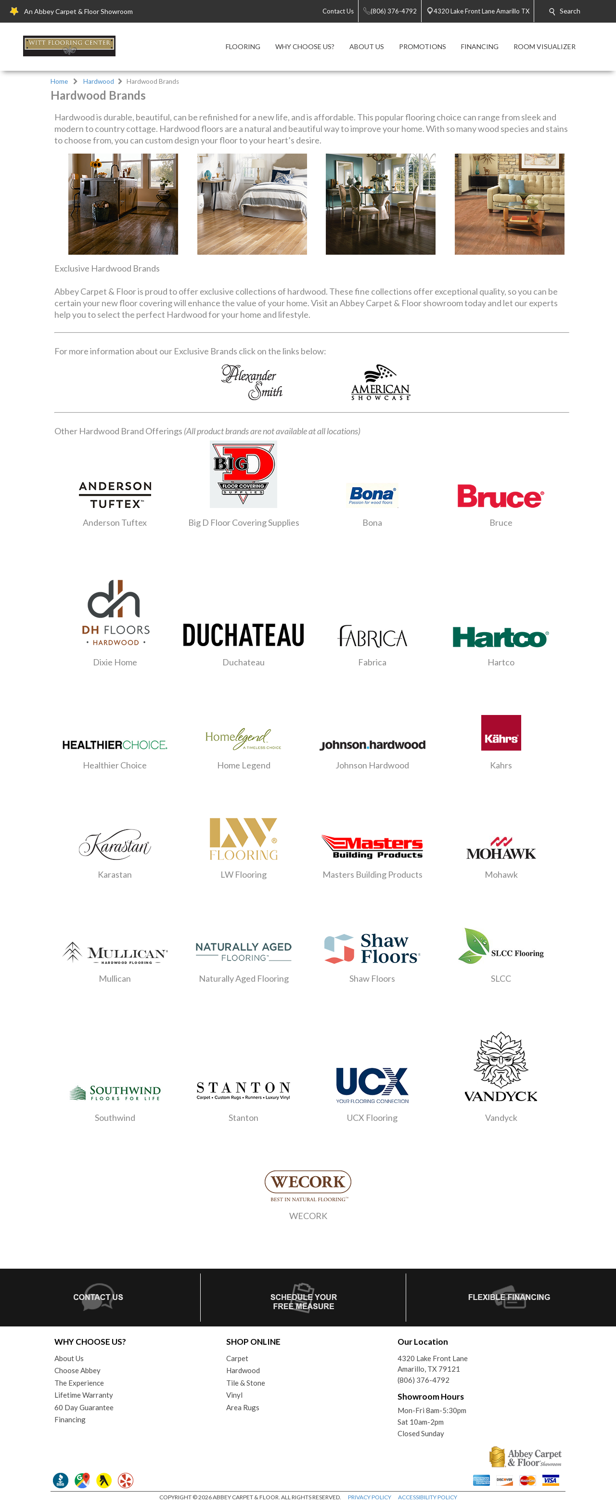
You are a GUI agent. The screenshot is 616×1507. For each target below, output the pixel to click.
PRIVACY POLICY (369, 1497)
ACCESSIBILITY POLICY (427, 1497)
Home (59, 81)
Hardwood (98, 81)
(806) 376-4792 (423, 1380)
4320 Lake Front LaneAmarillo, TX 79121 (433, 1364)
